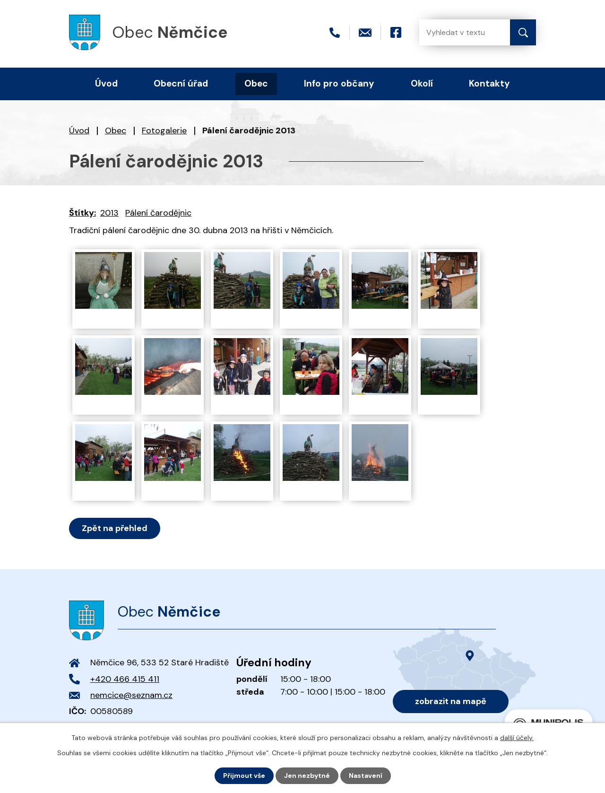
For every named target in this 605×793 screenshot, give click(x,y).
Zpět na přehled (114, 528)
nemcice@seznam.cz (131, 695)
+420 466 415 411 (124, 679)
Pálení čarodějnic (158, 212)
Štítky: (82, 212)
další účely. (517, 737)
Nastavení (365, 775)
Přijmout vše (244, 775)
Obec (115, 130)
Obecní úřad (181, 83)
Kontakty (489, 83)
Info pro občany (339, 83)
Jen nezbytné (307, 775)
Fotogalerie (164, 130)
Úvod (79, 130)
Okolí (422, 83)
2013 (109, 212)
